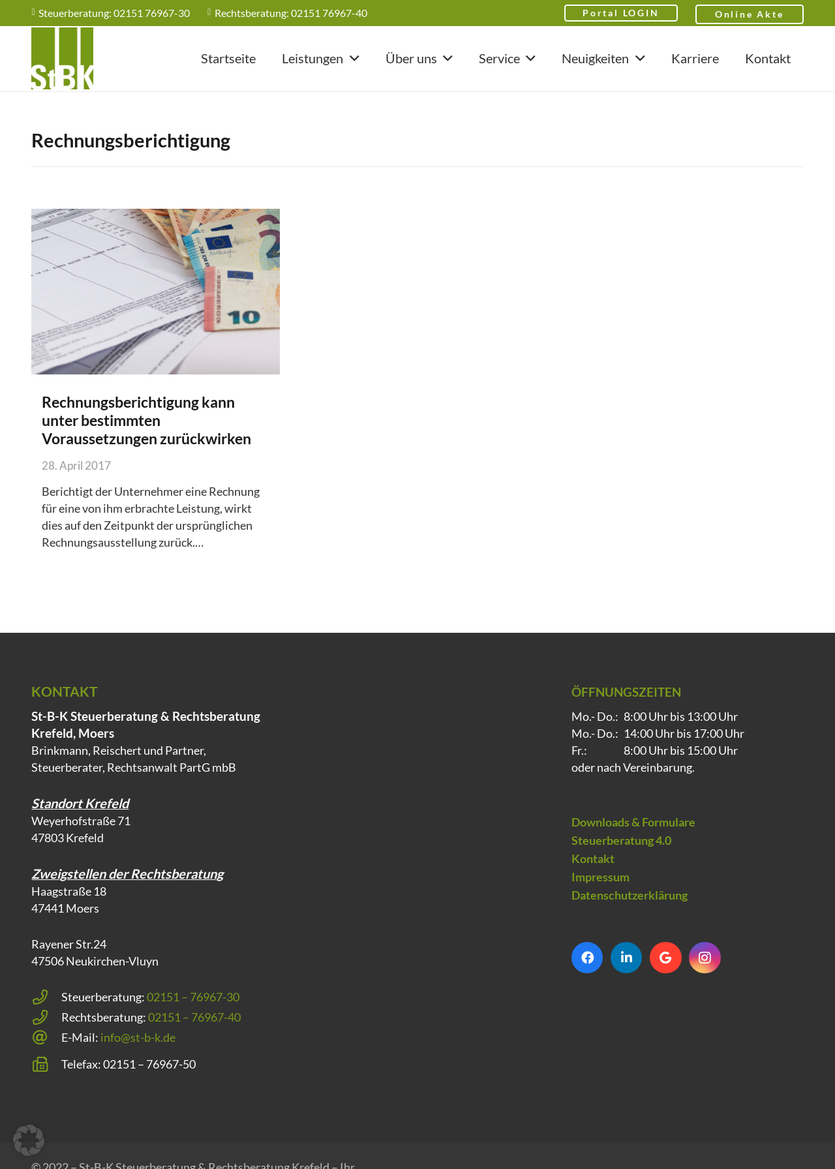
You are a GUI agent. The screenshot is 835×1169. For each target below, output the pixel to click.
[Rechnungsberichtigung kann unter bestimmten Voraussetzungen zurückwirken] (155, 291)
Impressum (600, 894)
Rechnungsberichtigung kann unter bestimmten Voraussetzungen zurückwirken (146, 420)
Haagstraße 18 (68, 908)
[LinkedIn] (626, 974)
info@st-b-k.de (137, 1054)
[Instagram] (704, 974)
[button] (351, 58)
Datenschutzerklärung (629, 912)
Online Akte (749, 14)
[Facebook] (587, 974)
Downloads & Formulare (633, 839)
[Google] (665, 974)
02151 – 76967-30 (193, 1014)
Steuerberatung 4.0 (621, 857)
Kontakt (593, 875)
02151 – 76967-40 (194, 1034)
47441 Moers (65, 925)
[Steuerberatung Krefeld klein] (62, 59)
